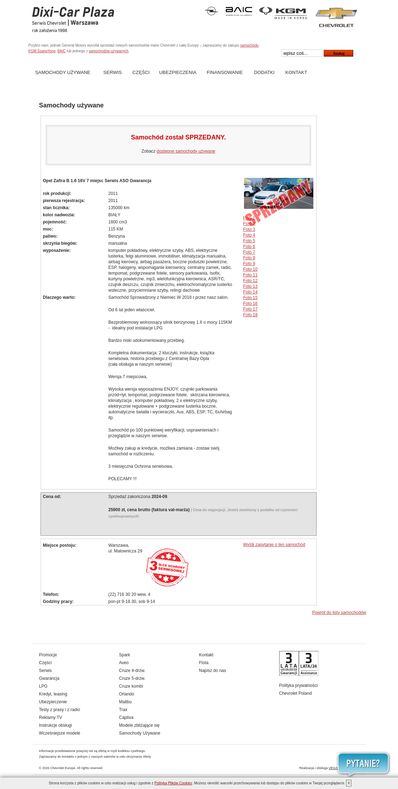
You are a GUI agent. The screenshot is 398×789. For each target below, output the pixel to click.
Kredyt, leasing (53, 694)
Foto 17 (250, 309)
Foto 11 (250, 274)
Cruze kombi (131, 686)
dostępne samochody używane (185, 151)
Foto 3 (249, 229)
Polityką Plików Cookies (173, 783)
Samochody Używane (62, 72)
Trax (123, 709)
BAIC (61, 51)
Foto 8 (249, 257)
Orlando (126, 694)
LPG (43, 686)
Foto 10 (250, 269)
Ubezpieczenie (53, 701)
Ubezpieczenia (178, 72)
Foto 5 (249, 240)
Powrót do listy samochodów (339, 612)
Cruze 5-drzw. (132, 678)
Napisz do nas (212, 670)
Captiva (126, 717)
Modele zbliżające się (139, 725)
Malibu (125, 701)
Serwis (113, 72)
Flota (204, 662)
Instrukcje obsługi (55, 725)
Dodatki (264, 72)
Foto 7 (249, 252)
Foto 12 (250, 280)
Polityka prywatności (298, 685)
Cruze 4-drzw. (132, 670)
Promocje (48, 654)
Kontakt (296, 72)
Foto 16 (250, 303)
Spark (124, 654)
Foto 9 (249, 263)
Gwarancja (49, 678)
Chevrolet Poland (295, 693)
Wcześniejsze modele (59, 733)
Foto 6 (249, 246)
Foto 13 (250, 286)
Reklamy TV (50, 717)
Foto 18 (250, 314)
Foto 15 (250, 297)
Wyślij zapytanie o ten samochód (274, 544)
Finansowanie (225, 72)
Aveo (124, 662)
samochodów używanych (108, 51)
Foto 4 (249, 235)
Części (140, 72)
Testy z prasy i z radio (59, 709)
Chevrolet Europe (62, 768)
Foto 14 (250, 292)
